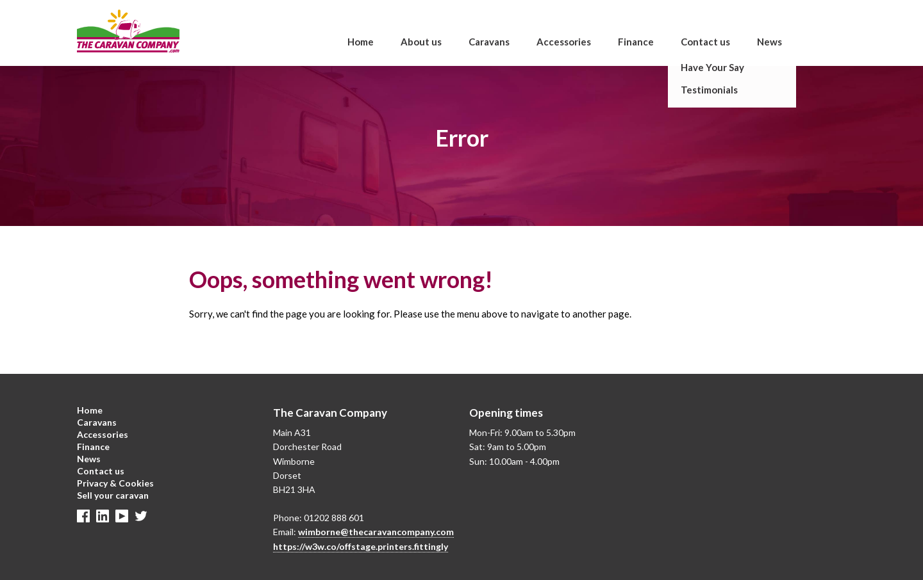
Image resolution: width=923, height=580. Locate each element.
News (769, 41)
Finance (636, 41)
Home (360, 41)
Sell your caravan (113, 495)
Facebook (83, 516)
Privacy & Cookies (115, 483)
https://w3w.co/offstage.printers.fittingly (360, 546)
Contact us (705, 41)
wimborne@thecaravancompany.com (376, 531)
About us (421, 41)
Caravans (489, 41)
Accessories (563, 41)
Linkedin (102, 516)
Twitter (141, 516)
